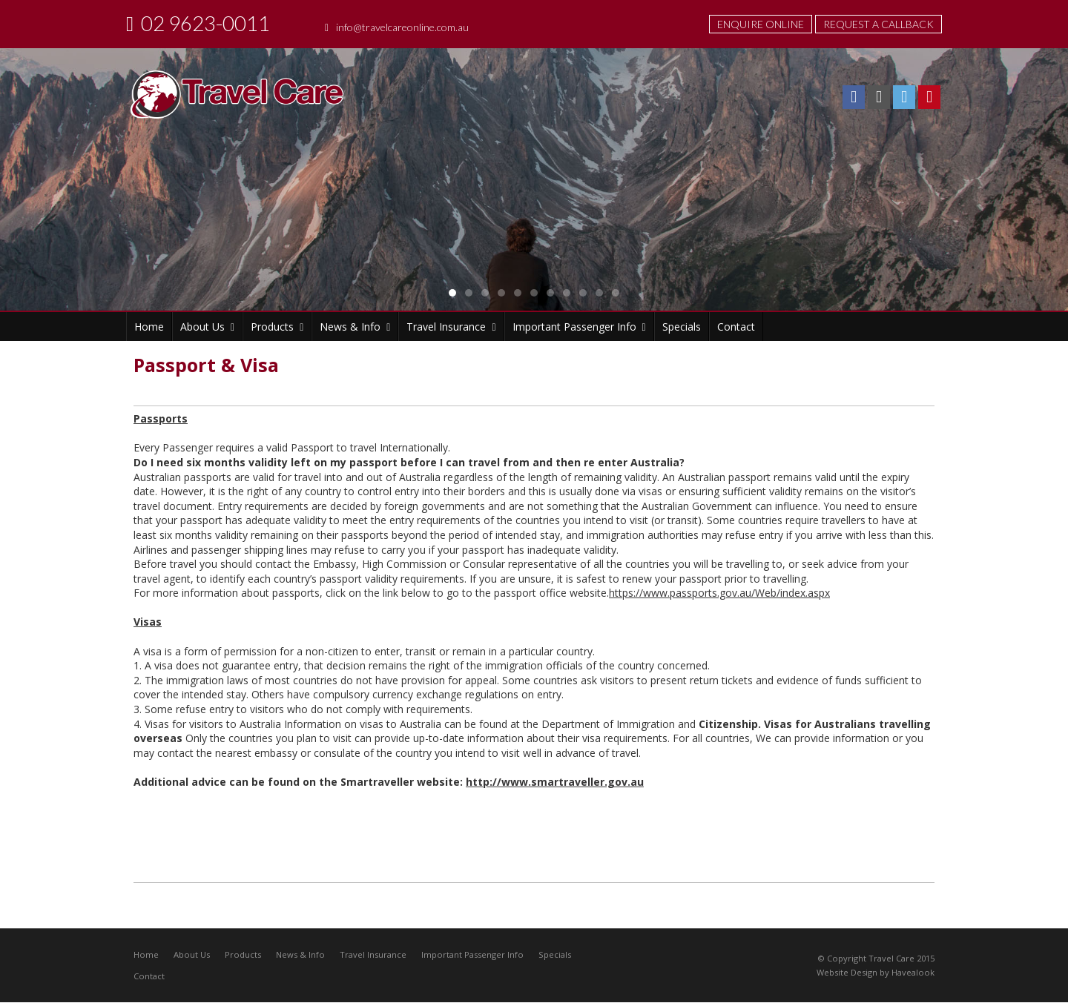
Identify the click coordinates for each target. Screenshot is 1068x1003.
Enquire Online (760, 24)
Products (243, 954)
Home (146, 954)
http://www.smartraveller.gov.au (555, 782)
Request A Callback (878, 24)
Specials (554, 954)
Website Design (847, 973)
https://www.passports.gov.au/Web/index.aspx (719, 593)
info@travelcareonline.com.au (402, 27)
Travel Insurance (373, 954)
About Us (192, 954)
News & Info (300, 954)
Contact (149, 976)
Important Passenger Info (472, 954)
